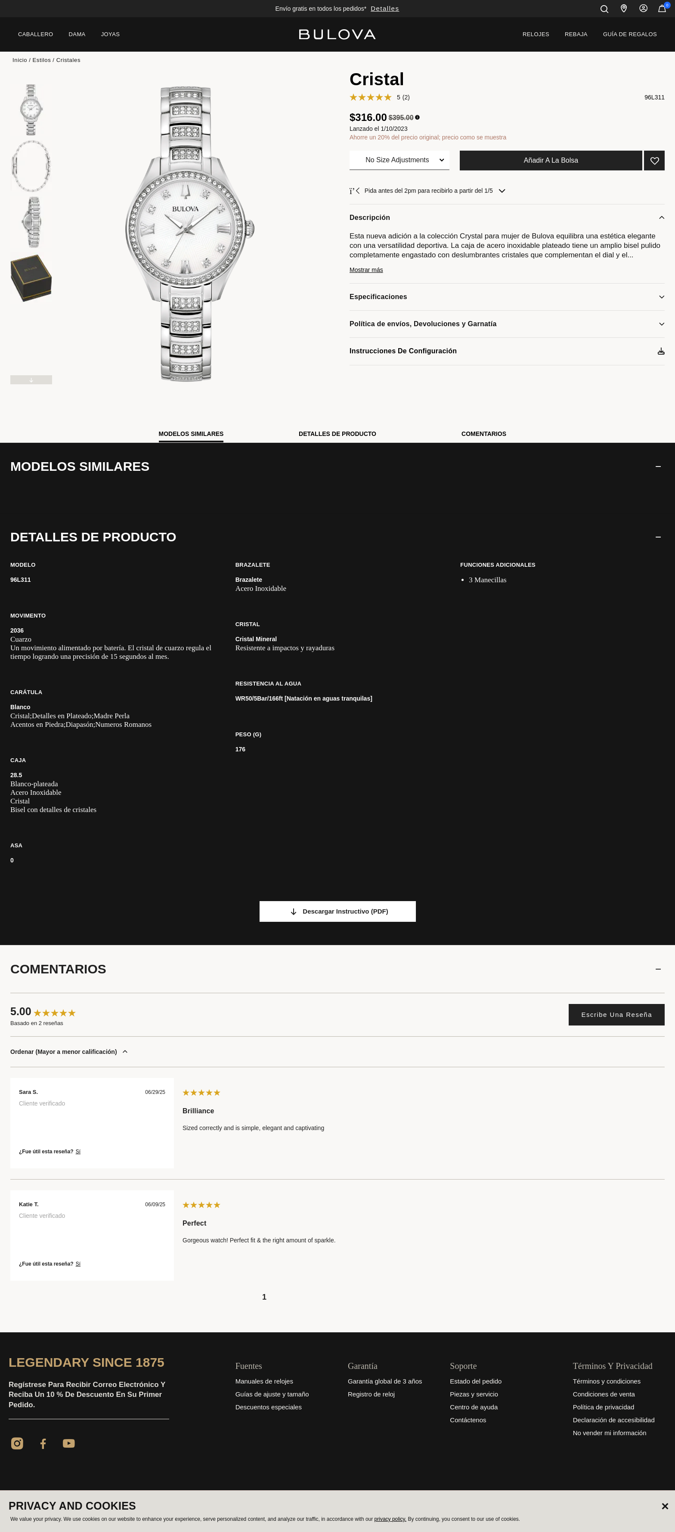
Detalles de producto (337, 433)
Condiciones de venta (604, 1394)
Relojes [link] (536, 34)
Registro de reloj (371, 1394)
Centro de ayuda (474, 1407)
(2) (406, 97)
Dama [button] (77, 34)
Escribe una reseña (616, 1014)
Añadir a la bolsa (551, 160)
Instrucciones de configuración (403, 351)
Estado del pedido (476, 1381)
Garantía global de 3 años (385, 1381)
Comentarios (483, 433)
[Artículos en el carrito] (662, 10)
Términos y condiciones (607, 1381)
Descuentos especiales (268, 1407)
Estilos (42, 60)
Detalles (385, 8)
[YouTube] (68, 1445)
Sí (78, 1152)
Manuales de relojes (264, 1381)
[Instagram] (17, 1445)
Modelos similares (191, 433)
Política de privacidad (604, 1407)
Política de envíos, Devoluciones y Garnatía (423, 323)
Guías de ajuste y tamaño (272, 1394)
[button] (507, 273)
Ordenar (71, 1051)
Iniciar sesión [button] (643, 8)
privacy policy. (390, 1519)
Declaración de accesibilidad (614, 1420)
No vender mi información (610, 1432)
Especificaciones (378, 296)
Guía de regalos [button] (630, 34)
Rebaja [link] (576, 34)
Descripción (370, 217)
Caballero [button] (35, 34)
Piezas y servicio (474, 1394)
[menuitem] (35, 34)
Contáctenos (468, 1420)
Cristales (68, 60)
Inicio (19, 60)
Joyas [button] (110, 34)
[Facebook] (43, 1445)
